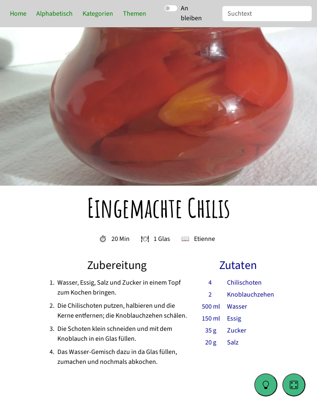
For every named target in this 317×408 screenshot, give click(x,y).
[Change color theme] (265, 384)
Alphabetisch (54, 13)
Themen (134, 13)
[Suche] (267, 13)
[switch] (170, 8)
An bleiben (191, 13)
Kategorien (98, 13)
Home (18, 13)
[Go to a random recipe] (293, 384)
